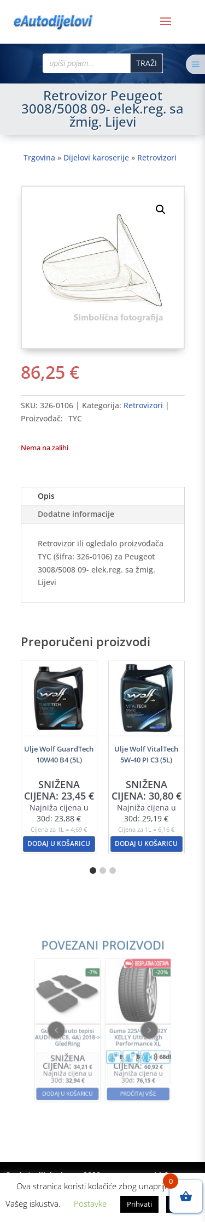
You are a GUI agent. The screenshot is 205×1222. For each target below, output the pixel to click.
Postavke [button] (90, 1203)
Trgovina (39, 157)
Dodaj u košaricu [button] (58, 843)
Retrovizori (157, 157)
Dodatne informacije (76, 514)
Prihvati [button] (139, 1204)
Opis (46, 496)
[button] (161, 209)
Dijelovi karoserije (96, 157)
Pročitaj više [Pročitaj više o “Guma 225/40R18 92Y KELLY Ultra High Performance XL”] (126, 1071)
